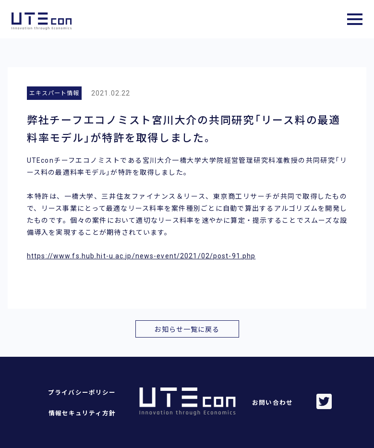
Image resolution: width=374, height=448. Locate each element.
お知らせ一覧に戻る (186, 329)
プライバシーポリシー (82, 392)
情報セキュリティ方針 (82, 413)
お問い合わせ (272, 402)
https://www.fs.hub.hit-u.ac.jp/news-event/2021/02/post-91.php (141, 256)
